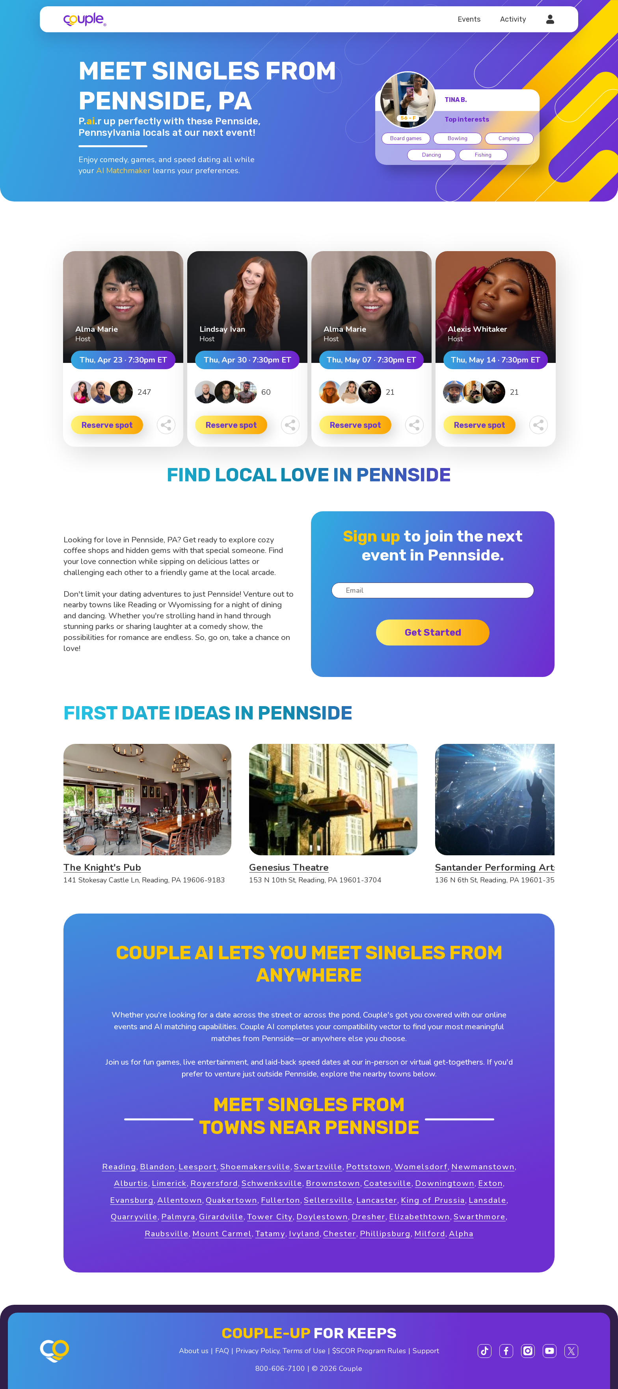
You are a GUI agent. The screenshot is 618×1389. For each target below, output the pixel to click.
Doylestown (322, 1216)
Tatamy (270, 1233)
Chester (339, 1233)
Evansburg (132, 1200)
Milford (429, 1233)
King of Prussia (433, 1200)
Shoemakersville (255, 1167)
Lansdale (487, 1200)
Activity (513, 19)
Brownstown (333, 1183)
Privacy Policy (257, 1351)
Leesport (198, 1167)
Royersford (214, 1183)
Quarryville (134, 1216)
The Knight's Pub (102, 867)
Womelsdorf (421, 1167)
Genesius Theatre (289, 867)
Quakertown (231, 1200)
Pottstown (368, 1167)
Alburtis (131, 1183)
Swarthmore (480, 1216)
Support (426, 1351)
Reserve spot (107, 425)
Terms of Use (304, 1351)
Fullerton (280, 1200)
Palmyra (178, 1216)
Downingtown (445, 1183)
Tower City (270, 1216)
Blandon (157, 1167)
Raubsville (167, 1233)
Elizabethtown (419, 1216)
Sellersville (328, 1200)
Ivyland (304, 1233)
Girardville (221, 1216)
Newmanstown (483, 1167)
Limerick (169, 1183)
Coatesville (387, 1183)
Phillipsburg (385, 1233)
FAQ (222, 1351)
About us (193, 1351)
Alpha (461, 1233)
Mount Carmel (222, 1233)
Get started (433, 632)
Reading (119, 1167)
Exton (490, 1183)
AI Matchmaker (123, 170)
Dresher (368, 1216)
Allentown (179, 1200)
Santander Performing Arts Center (513, 867)
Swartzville (318, 1167)
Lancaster (376, 1200)
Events (469, 19)
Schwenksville (272, 1183)
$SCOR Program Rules (369, 1351)
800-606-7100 (280, 1368)
